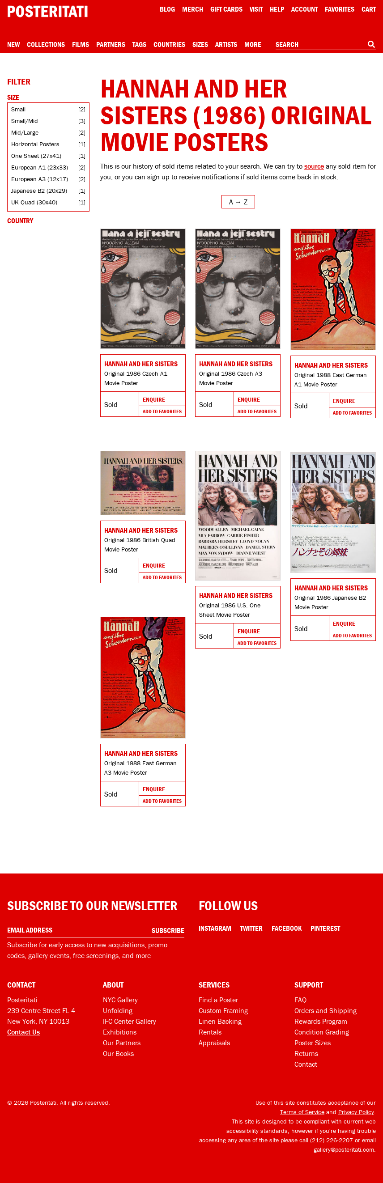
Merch (192, 8)
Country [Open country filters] (20, 220)
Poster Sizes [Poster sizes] (312, 1042)
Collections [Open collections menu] (46, 44)
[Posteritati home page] (47, 11)
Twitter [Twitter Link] (251, 928)
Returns (306, 1053)
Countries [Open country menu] (169, 44)
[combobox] (326, 44)
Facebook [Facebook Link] (287, 928)
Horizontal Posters (35, 144)
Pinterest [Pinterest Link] (325, 928)
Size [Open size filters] (13, 97)
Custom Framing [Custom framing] (223, 1010)
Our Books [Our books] (118, 1053)
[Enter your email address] (95, 930)
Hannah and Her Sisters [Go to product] (141, 363)
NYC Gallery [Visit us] (120, 999)
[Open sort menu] (238, 201)
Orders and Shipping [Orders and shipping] (325, 1010)
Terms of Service (302, 1112)
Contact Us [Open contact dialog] (23, 1031)
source (314, 165)
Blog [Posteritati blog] (167, 8)
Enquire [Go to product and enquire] (154, 399)
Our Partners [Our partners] (121, 1042)
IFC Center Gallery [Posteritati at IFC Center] (129, 1021)
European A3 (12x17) (39, 179)
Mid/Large (24, 132)
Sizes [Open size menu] (200, 44)
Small (18, 109)
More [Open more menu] (252, 44)
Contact (305, 1064)
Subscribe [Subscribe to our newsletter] (168, 930)
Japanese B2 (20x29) (39, 191)
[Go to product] (143, 289)
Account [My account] (304, 8)
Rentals (210, 1031)
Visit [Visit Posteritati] (256, 8)
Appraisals (214, 1042)
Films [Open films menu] (80, 44)
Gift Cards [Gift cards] (226, 8)
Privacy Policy (356, 1112)
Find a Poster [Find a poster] (218, 999)
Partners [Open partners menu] (110, 44)
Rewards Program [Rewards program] (320, 1021)
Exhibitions (119, 1031)
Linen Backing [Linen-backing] (220, 1021)
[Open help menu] (277, 9)
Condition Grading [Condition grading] (321, 1031)
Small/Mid (24, 121)
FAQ (300, 999)
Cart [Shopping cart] (369, 8)
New (13, 44)
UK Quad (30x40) (34, 202)
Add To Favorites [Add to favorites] (162, 411)
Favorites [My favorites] (339, 8)
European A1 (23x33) (39, 167)
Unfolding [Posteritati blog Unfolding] (117, 1010)
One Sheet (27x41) (36, 156)
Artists (226, 44)
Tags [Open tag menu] (139, 44)
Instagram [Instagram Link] (215, 928)
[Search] (371, 44)
